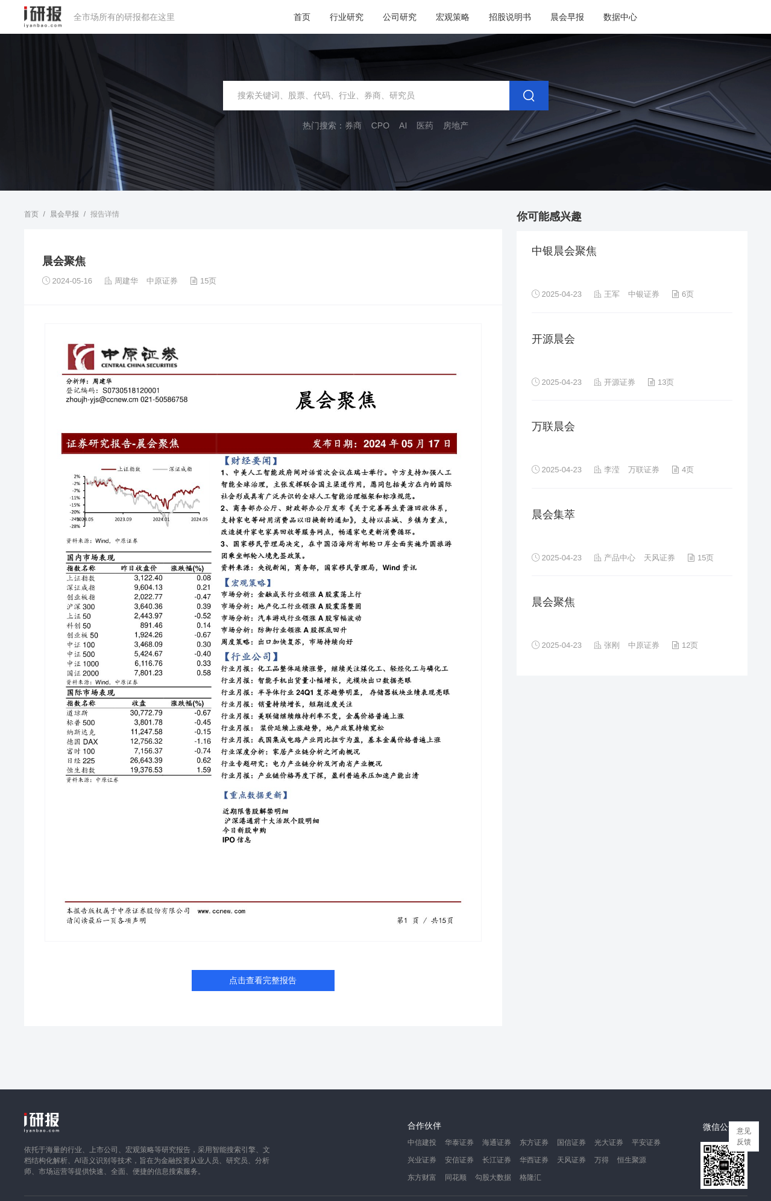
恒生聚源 (631, 1160)
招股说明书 (510, 17)
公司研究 (400, 17)
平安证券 (646, 1142)
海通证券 (496, 1142)
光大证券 (608, 1142)
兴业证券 (422, 1160)
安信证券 (459, 1160)
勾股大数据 (493, 1177)
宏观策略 (453, 17)
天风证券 (571, 1160)
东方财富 (422, 1177)
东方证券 (534, 1142)
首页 (302, 17)
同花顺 (456, 1177)
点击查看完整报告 (263, 980)
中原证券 (162, 280)
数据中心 (620, 17)
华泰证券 (459, 1142)
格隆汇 (530, 1177)
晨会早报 (567, 17)
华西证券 (534, 1160)
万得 (601, 1160)
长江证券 (496, 1160)
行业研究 (346, 17)
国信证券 (571, 1142)
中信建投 (422, 1142)
